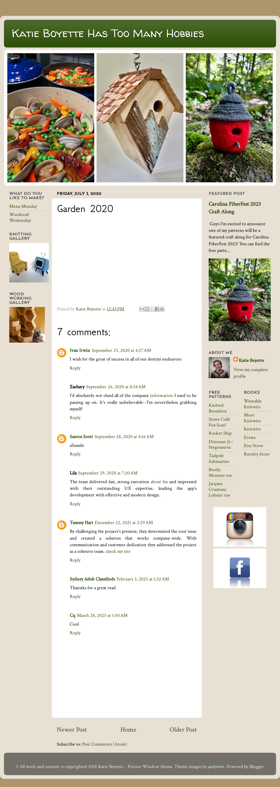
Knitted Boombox (218, 408)
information (161, 395)
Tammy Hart (81, 523)
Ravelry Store (257, 454)
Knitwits (252, 429)
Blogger (256, 767)
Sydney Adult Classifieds (92, 579)
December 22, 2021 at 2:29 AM (124, 523)
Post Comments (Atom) (104, 744)
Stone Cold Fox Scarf (219, 422)
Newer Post (72, 729)
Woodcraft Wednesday (20, 217)
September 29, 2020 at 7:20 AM (108, 473)
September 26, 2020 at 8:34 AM (116, 387)
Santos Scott (81, 437)
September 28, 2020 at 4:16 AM (124, 437)
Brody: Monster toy (220, 472)
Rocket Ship (220, 433)
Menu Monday (23, 206)
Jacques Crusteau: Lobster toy (219, 489)
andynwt (216, 767)
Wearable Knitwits (253, 404)
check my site (118, 551)
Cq (72, 615)
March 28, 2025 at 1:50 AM (102, 615)
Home (128, 729)
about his (159, 482)
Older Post (183, 729)
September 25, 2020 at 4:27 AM (121, 350)
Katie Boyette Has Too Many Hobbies (108, 33)
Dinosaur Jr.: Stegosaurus (221, 444)
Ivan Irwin (80, 350)
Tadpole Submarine (219, 458)
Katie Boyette (251, 360)
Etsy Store (253, 446)
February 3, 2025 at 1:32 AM (142, 579)
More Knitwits (252, 418)
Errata (249, 437)
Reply (75, 368)
